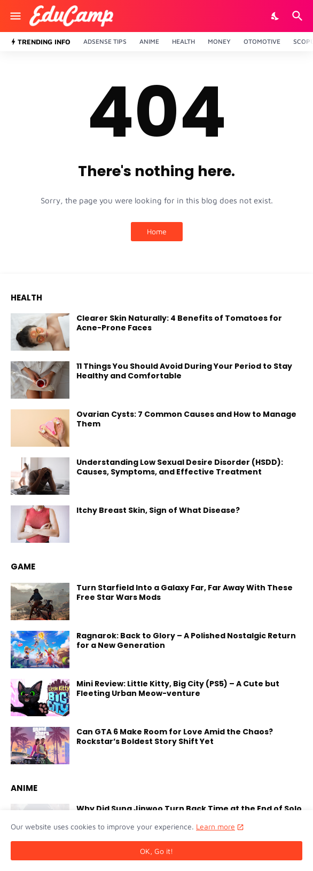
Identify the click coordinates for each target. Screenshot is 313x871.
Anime (149, 41)
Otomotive (262, 41)
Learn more (215, 826)
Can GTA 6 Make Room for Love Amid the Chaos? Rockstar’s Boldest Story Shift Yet (174, 736)
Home (157, 231)
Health (183, 41)
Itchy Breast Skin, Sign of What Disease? (158, 510)
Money (219, 41)
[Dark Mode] (275, 16)
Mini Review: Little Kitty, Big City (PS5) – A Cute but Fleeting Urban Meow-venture (177, 688)
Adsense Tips (105, 41)
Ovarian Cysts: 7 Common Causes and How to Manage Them (186, 419)
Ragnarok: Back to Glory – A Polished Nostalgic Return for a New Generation (186, 640)
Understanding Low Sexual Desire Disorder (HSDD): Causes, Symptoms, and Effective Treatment (179, 467)
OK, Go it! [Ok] (156, 851)
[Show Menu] (14, 16)
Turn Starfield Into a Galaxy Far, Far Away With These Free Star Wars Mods (184, 592)
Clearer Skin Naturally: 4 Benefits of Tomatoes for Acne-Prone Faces (179, 322)
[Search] (299, 16)
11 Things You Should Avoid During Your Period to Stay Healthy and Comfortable (184, 371)
